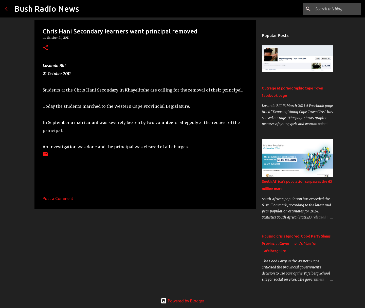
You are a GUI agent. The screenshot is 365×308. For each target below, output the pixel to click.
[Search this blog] (334, 9)
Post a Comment (58, 198)
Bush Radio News (46, 8)
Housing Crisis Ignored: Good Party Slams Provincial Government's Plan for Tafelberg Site (296, 243)
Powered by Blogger (182, 301)
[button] (46, 48)
